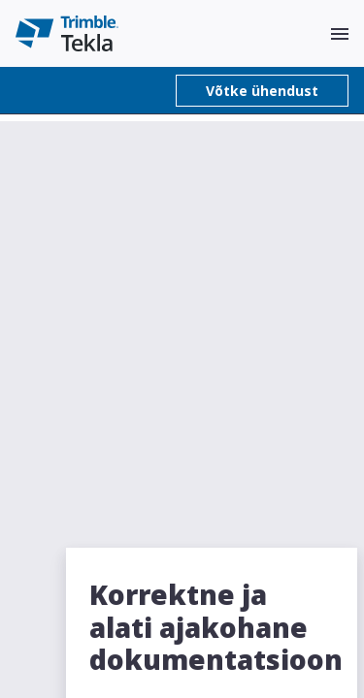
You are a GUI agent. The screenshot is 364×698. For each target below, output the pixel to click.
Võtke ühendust (262, 90)
